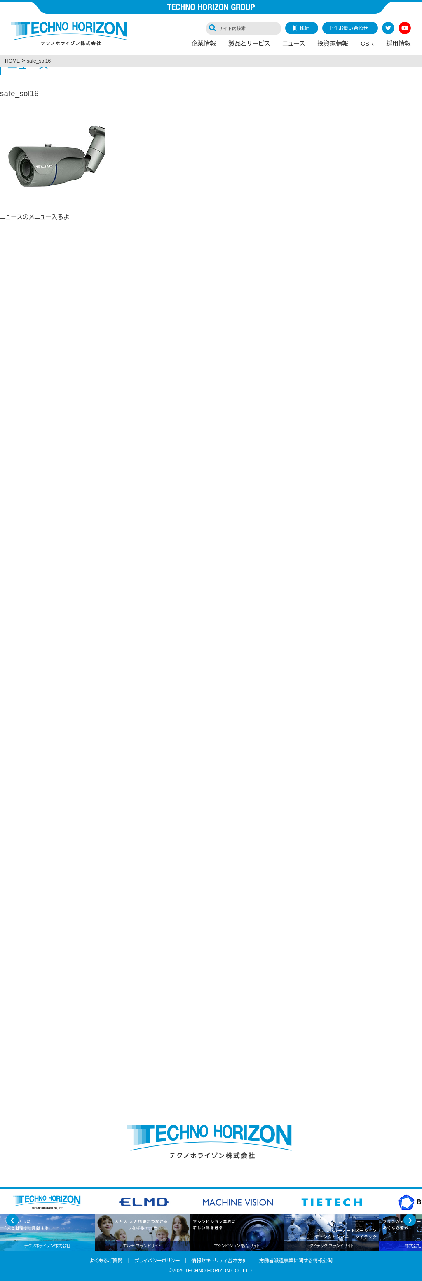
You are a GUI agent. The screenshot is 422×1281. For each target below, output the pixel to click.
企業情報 (203, 43)
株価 (304, 28)
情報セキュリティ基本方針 (219, 1261)
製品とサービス (249, 43)
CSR (367, 43)
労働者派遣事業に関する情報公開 (296, 1261)
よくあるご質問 (106, 1261)
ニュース (294, 43)
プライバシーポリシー (157, 1261)
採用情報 (398, 43)
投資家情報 (332, 43)
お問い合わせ (353, 28)
